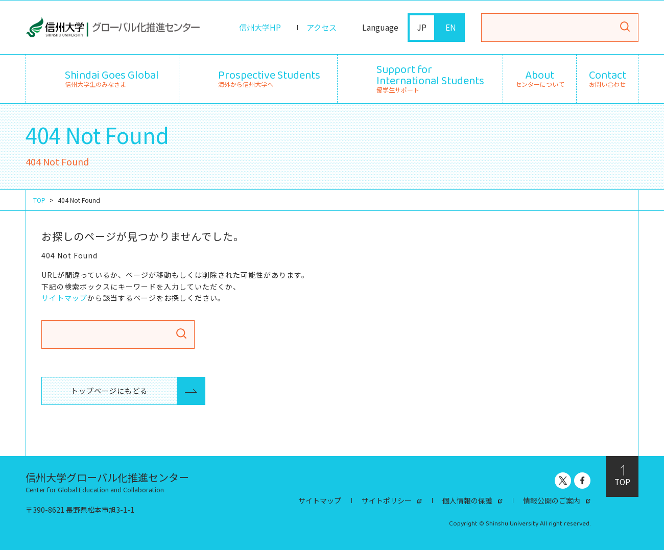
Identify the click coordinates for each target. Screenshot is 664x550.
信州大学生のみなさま (112, 77)
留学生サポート (430, 77)
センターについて (539, 78)
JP (422, 27)
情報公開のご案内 (551, 500)
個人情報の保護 (467, 500)
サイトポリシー (387, 500)
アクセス (320, 27)
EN (450, 27)
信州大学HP (257, 27)
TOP (39, 200)
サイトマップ (64, 297)
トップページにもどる (104, 391)
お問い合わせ (607, 78)
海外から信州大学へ (269, 77)
